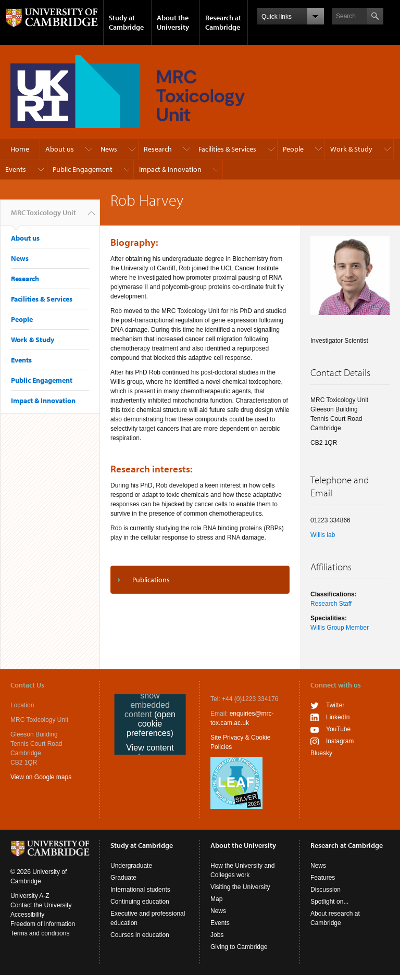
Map (216, 899)
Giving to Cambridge (238, 947)
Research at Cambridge (223, 22)
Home (19, 149)
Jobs (216, 935)
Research (158, 149)
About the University (173, 22)
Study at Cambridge (126, 22)
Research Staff (331, 603)
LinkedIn (337, 717)
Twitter (335, 705)
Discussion (325, 889)
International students (140, 889)
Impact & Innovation (170, 169)
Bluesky (321, 753)
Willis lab (322, 535)
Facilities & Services (227, 149)
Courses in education (139, 935)
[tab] (200, 580)
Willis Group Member (339, 627)
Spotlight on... (329, 901)
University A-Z (29, 895)
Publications (151, 579)
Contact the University (40, 905)
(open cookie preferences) (151, 724)
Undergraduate (131, 865)
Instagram (340, 741)
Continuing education (139, 901)
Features (322, 877)
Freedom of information (42, 924)
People (293, 149)
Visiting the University (240, 887)
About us (59, 149)
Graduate (123, 877)
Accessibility (27, 914)
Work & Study (351, 149)
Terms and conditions (39, 933)
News (109, 149)
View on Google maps (40, 777)
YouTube (338, 729)
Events (15, 169)
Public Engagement (83, 169)
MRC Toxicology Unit (43, 217)
